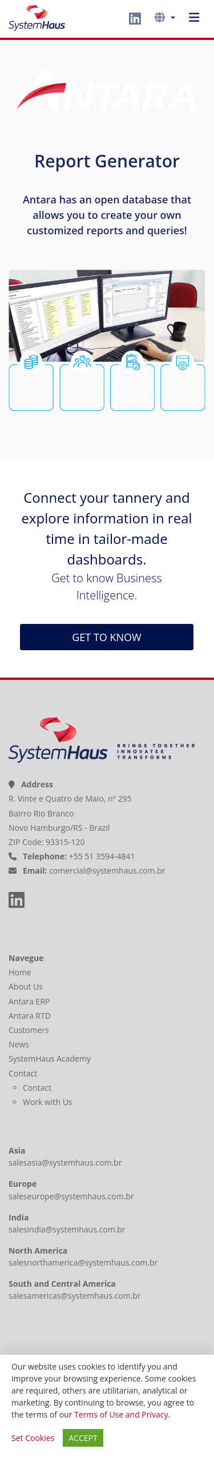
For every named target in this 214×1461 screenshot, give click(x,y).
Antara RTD (31, 1015)
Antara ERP (30, 1001)
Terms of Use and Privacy (121, 1414)
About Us (27, 986)
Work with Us (47, 1101)
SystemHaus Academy (51, 1058)
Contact (24, 1073)
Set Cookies (32, 1437)
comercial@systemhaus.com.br (107, 870)
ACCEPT (82, 1437)
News (20, 1044)
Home (21, 972)
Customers (30, 1029)
